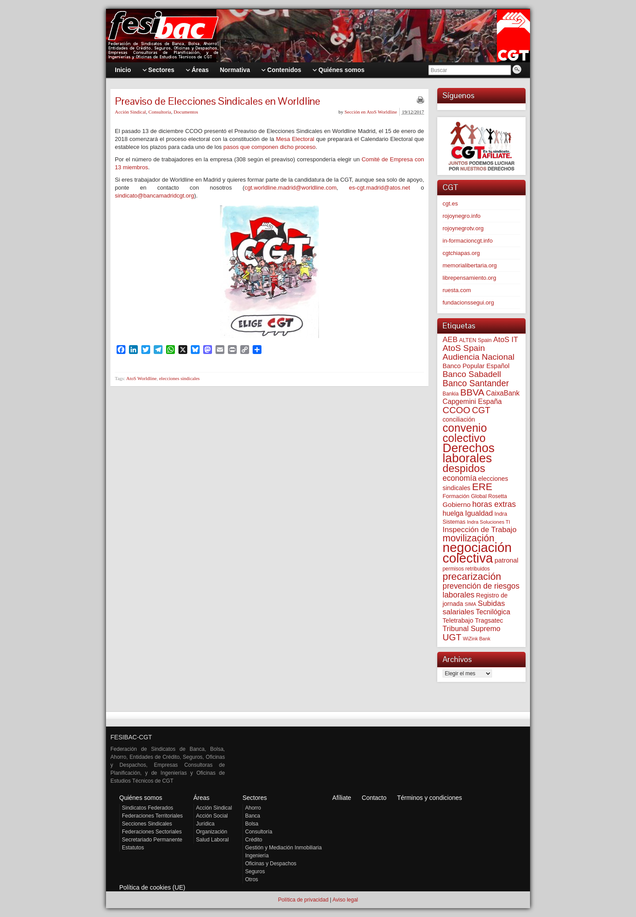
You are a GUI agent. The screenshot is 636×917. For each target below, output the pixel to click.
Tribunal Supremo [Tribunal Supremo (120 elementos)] (471, 628)
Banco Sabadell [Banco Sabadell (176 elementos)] (472, 374)
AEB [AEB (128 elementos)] (450, 339)
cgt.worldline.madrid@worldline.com (291, 187)
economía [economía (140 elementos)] (460, 478)
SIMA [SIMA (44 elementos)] (470, 604)
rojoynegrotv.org (463, 228)
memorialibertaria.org (470, 265)
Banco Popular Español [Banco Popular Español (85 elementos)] (476, 365)
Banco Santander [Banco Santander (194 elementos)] (476, 383)
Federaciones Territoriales (152, 816)
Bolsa (251, 824)
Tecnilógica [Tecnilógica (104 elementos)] (493, 612)
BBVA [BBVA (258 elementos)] (472, 392)
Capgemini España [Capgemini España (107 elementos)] (472, 401)
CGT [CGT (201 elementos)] (481, 410)
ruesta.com (457, 290)
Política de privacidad (303, 900)
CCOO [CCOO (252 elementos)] (456, 410)
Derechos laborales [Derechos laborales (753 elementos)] (469, 453)
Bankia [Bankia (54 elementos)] (450, 394)
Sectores (254, 797)
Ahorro (253, 808)
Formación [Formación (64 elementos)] (456, 496)
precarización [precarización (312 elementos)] (472, 576)
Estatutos (133, 848)
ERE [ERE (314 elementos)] (482, 486)
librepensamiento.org (469, 277)
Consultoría (159, 111)
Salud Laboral (212, 840)
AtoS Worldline (141, 378)
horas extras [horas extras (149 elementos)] (494, 504)
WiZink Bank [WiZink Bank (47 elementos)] (476, 638)
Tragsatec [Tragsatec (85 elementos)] (489, 620)
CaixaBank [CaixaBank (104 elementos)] (502, 393)
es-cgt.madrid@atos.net (379, 187)
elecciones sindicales (179, 378)
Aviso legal (345, 900)
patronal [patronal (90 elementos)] (507, 560)
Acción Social (212, 816)
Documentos (186, 111)
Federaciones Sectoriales (152, 832)
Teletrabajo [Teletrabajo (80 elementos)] (458, 620)
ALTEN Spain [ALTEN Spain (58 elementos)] (475, 340)
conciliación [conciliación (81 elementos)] (459, 419)
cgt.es (450, 203)
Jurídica (205, 824)
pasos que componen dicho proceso (269, 147)
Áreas (201, 797)
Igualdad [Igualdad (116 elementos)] (479, 513)
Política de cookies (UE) (152, 887)
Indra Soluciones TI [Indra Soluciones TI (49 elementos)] (488, 522)
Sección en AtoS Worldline (370, 111)
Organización (211, 832)
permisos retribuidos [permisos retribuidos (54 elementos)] (466, 569)
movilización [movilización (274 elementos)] (468, 538)
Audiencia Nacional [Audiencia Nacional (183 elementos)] (479, 356)
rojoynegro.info (462, 216)
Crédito (253, 840)
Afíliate (341, 797)
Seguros (255, 871)
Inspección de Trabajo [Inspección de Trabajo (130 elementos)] (479, 529)
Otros (251, 879)
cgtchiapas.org (461, 253)
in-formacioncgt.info (467, 240)
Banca (252, 816)
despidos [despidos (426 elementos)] (464, 468)
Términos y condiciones (429, 797)
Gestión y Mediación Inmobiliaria (283, 848)
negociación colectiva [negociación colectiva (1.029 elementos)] (477, 552)
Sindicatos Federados (147, 808)
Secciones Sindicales (147, 824)
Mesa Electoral (295, 139)
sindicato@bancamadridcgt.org (154, 195)
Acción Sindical (130, 111)
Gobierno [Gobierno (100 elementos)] (457, 504)
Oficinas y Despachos (270, 863)
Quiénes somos (140, 797)
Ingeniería (257, 855)
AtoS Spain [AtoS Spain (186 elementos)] (464, 348)
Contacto (374, 797)
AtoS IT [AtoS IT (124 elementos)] (505, 339)
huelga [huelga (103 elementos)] (453, 513)
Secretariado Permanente (152, 840)
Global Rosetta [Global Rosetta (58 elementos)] (489, 496)
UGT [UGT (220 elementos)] (452, 637)
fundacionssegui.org (468, 302)
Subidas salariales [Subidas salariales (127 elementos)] (474, 607)
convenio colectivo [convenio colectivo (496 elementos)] (465, 433)
